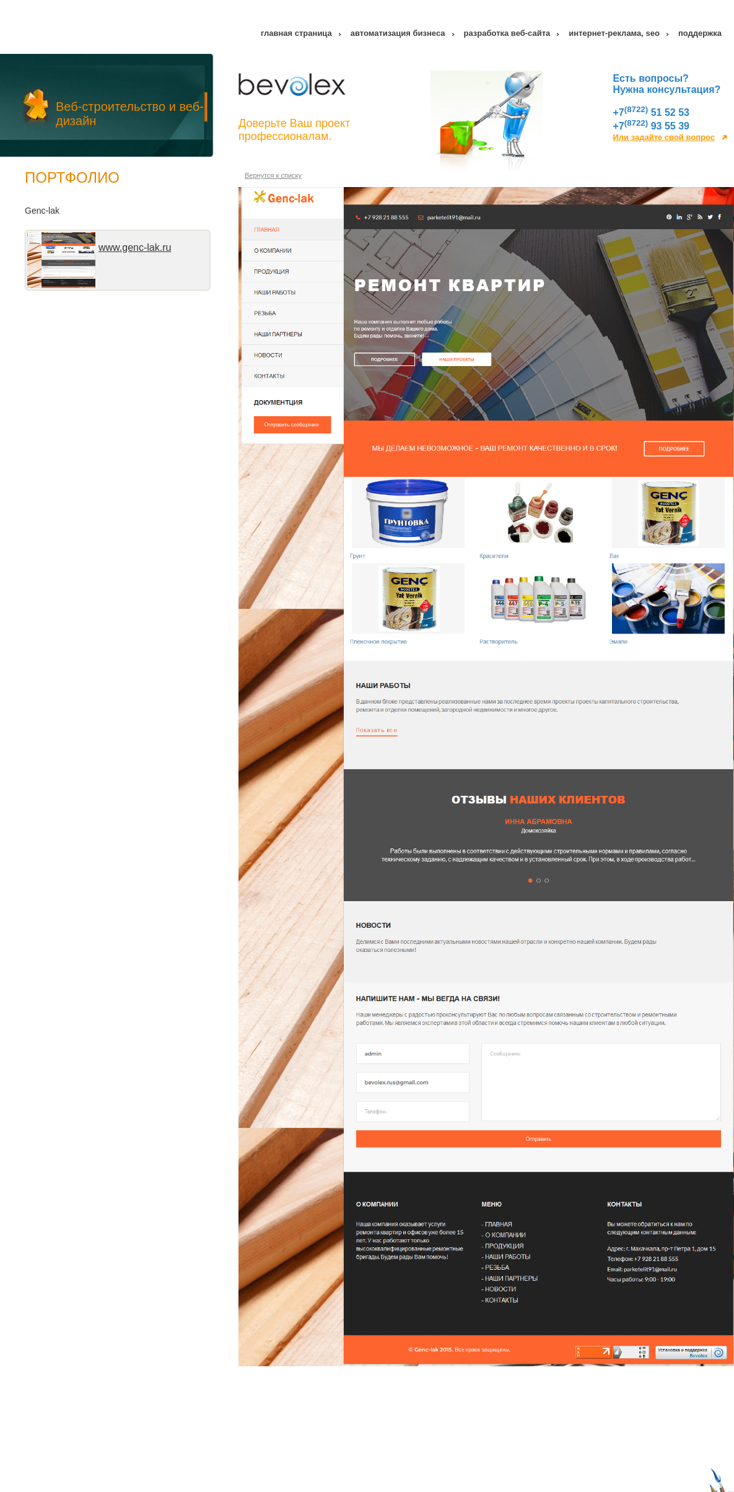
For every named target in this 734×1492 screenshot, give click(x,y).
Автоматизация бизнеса (398, 35)
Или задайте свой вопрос (664, 139)
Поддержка (700, 35)
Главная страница (296, 35)
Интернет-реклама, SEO (614, 35)
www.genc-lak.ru (134, 249)
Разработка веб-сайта (507, 35)
